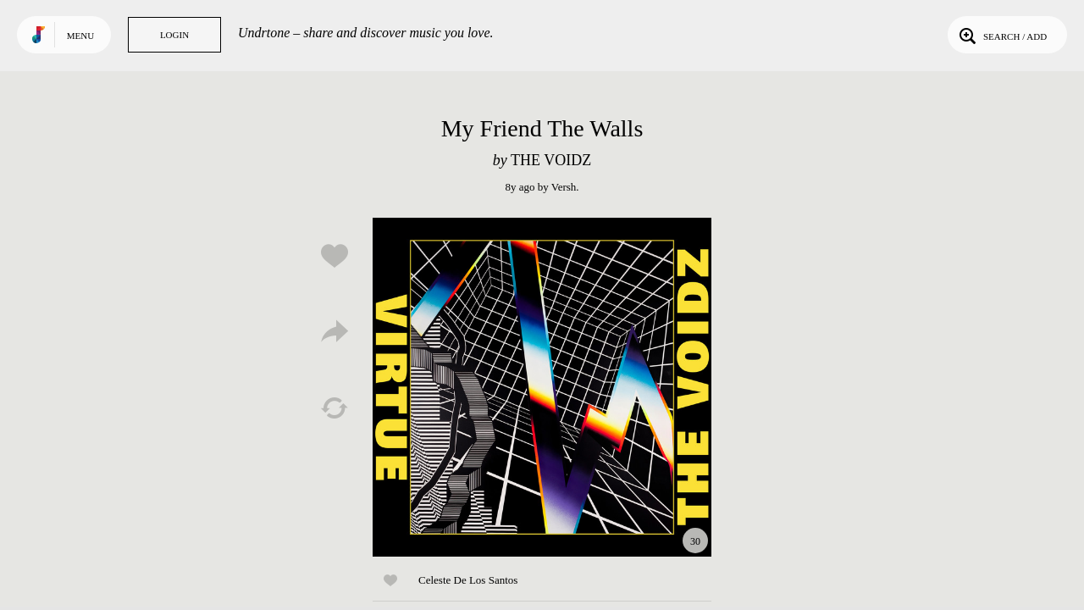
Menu (80, 35)
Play (542, 387)
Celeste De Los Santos (467, 580)
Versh (564, 186)
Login (174, 35)
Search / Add (1001, 35)
